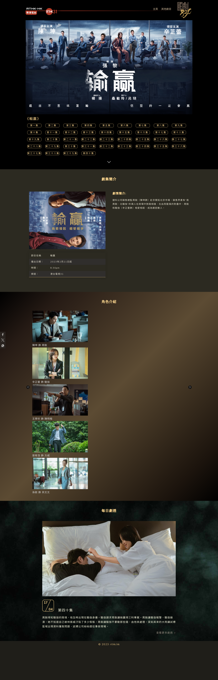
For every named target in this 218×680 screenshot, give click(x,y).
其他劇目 (166, 9)
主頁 (155, 9)
